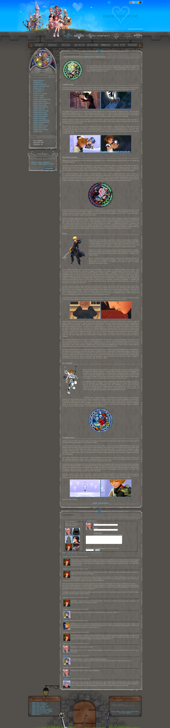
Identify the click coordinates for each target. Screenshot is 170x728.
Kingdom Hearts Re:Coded (38, 706)
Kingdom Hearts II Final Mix (41, 122)
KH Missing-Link (38, 82)
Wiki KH (33, 162)
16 (98, 552)
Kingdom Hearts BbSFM (40, 116)
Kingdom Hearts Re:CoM (40, 126)
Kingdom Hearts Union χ (40, 101)
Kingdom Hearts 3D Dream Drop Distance (42, 710)
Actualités (117, 711)
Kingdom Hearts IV (38, 80)
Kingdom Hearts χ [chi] (39, 105)
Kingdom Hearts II (38, 124)
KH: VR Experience (39, 90)
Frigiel (51, 164)
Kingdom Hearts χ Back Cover (42, 99)
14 (93, 552)
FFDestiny (34, 164)
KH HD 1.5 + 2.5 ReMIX (40, 93)
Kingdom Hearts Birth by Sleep (39, 709)
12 (88, 552)
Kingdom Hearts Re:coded (41, 110)
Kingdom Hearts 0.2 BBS (40, 114)
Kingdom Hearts (38, 131)
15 (96, 552)
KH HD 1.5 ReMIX (38, 97)
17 (101, 552)
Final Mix (42, 702)
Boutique (128, 711)
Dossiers (123, 711)
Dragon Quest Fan (43, 164)
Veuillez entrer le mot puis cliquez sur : (103, 548)
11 (86, 552)
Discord (132, 711)
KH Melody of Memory (39, 84)
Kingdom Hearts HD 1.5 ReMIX (39, 711)
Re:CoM (45, 703)
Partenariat (50, 168)
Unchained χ (46, 713)
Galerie (137, 711)
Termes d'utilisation (126, 713)
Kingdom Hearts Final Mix (40, 129)
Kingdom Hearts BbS (39, 118)
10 (83, 552)
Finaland (39, 162)
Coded (47, 706)
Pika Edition (46, 162)
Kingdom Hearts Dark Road (41, 86)
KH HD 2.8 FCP (37, 92)
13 (91, 552)
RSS (120, 713)
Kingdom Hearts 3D (39, 109)
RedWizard (87, 56)
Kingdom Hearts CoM (39, 128)
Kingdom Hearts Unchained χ (41, 103)
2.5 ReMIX (50, 711)
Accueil (95, 503)
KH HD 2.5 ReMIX (38, 95)
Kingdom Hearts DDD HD (40, 107)
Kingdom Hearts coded (40, 112)
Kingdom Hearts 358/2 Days (41, 120)
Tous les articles (103, 503)
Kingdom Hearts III (38, 88)
